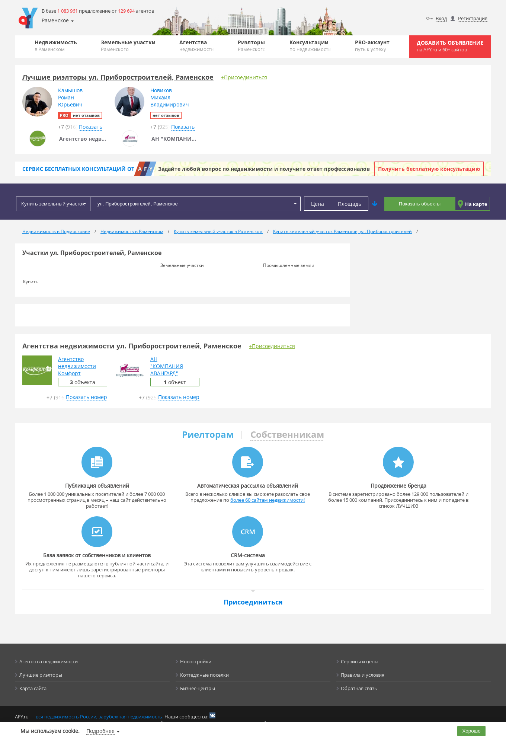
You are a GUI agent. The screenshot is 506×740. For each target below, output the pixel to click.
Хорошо (471, 731)
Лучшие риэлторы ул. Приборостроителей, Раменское (118, 77)
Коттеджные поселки (204, 675)
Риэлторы (252, 45)
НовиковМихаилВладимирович (169, 97)
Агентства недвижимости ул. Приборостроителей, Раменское (131, 345)
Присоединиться (253, 601)
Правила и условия (362, 675)
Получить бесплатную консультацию (429, 168)
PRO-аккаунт (372, 45)
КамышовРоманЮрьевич (70, 97)
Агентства (196, 45)
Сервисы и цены (359, 661)
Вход (441, 18)
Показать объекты (420, 204)
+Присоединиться (244, 77)
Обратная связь (359, 688)
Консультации (310, 45)
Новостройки (195, 661)
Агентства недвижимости (48, 661)
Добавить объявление (450, 46)
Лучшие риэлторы (40, 675)
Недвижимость (56, 45)
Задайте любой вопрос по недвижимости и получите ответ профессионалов (264, 168)
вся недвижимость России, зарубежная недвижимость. (99, 716)
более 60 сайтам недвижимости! (267, 500)
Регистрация (472, 18)
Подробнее (100, 730)
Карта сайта (33, 688)
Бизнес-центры (197, 688)
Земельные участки (128, 45)
